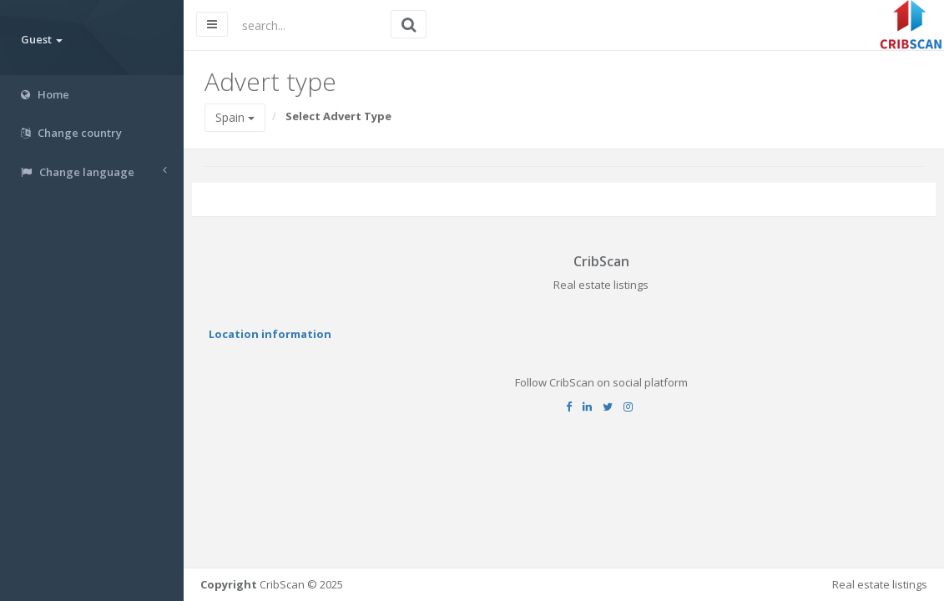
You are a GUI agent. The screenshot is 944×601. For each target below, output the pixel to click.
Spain (235, 117)
